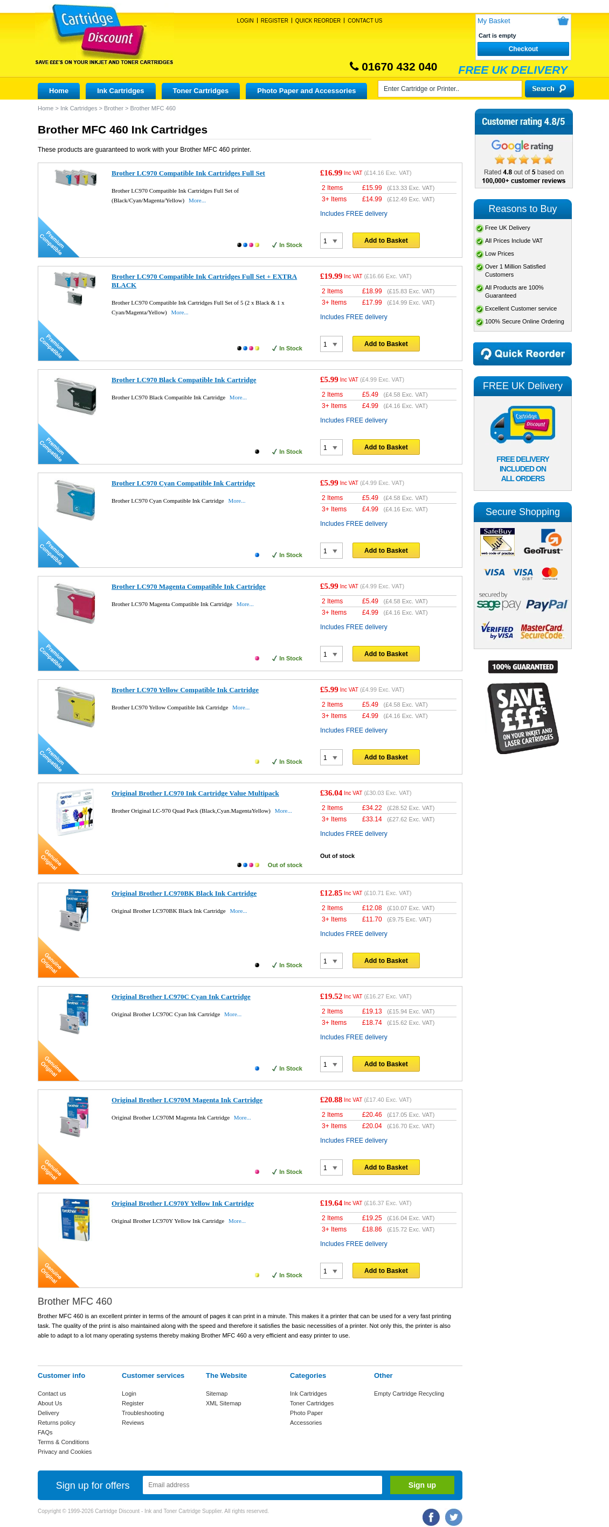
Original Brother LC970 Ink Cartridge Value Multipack (195, 793)
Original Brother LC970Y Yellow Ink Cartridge (183, 1203)
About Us (50, 1403)
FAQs (45, 1432)
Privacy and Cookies (65, 1451)
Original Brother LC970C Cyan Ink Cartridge (181, 997)
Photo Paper (306, 1413)
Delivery (48, 1413)
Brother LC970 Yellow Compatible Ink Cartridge (185, 690)
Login (245, 21)
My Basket (493, 21)
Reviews (133, 1422)
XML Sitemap (223, 1403)
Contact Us (365, 21)
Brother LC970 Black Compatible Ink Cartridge (184, 380)
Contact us (52, 1393)
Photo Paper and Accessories (306, 91)
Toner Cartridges (201, 91)
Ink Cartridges (120, 91)
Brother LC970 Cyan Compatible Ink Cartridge (183, 483)
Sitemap (216, 1393)
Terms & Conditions (63, 1442)
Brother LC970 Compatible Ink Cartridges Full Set (188, 173)
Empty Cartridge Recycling (409, 1393)
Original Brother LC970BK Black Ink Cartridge (184, 893)
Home (58, 91)
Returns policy (56, 1422)
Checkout (523, 49)
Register (274, 21)
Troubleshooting (143, 1413)
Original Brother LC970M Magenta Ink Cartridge (187, 1100)
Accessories (306, 1422)
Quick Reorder (318, 21)
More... (197, 200)
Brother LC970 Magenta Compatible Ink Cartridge (189, 586)
